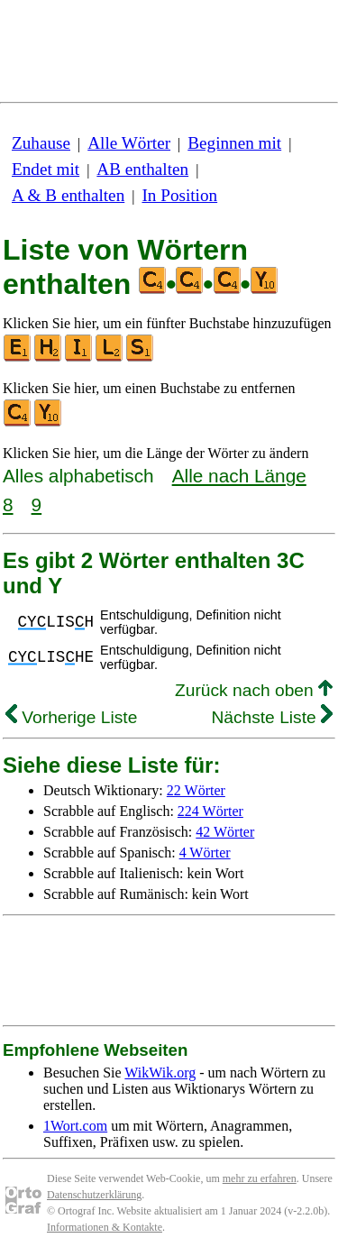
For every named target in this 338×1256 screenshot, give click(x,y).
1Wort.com (75, 1125)
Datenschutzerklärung (94, 1194)
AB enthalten (142, 169)
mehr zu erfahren (260, 1178)
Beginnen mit (234, 142)
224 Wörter (210, 811)
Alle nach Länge (239, 475)
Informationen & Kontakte (104, 1227)
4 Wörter (205, 852)
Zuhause (41, 142)
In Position (179, 195)
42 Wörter (225, 831)
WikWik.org (160, 1072)
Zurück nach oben (254, 690)
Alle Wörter (128, 142)
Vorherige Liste (71, 717)
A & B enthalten (68, 195)
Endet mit (45, 169)
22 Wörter (196, 790)
